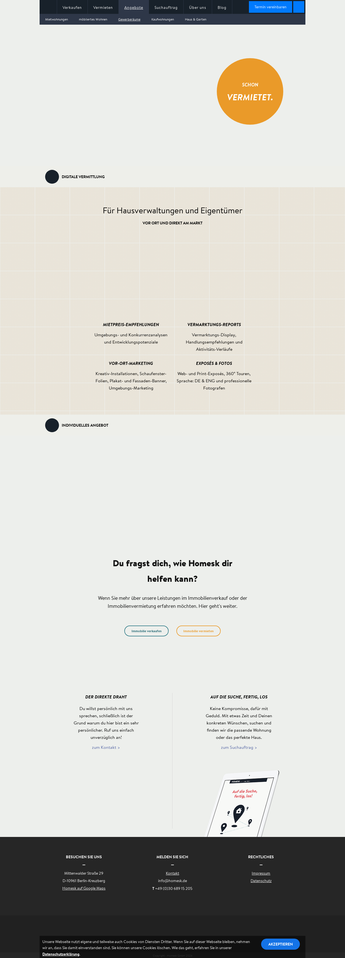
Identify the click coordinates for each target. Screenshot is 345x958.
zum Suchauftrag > (239, 747)
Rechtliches (261, 856)
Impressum (261, 873)
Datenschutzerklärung (60, 954)
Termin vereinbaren (270, 6)
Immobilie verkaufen (147, 631)
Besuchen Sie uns (84, 856)
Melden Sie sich (172, 856)
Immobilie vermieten (198, 631)
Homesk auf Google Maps (83, 888)
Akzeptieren (280, 944)
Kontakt (172, 873)
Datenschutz (261, 880)
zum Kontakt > (106, 747)
